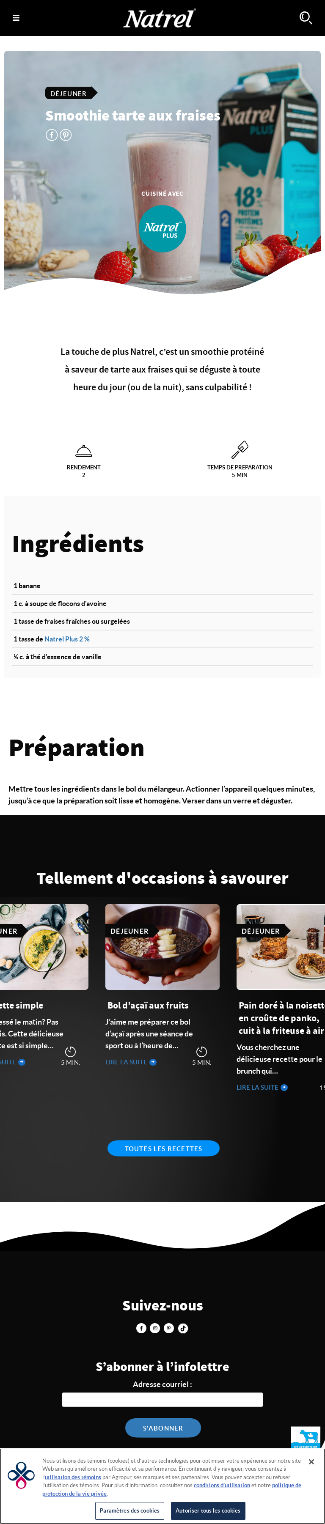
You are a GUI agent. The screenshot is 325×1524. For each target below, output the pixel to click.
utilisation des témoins (73, 1477)
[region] (162, 1486)
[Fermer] (311, 1462)
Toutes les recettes (164, 1148)
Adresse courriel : (162, 1384)
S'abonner (163, 1428)
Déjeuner (68, 93)
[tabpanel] (162, 986)
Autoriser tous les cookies (208, 1511)
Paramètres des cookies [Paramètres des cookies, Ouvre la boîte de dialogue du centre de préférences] (130, 1511)
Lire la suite (127, 1062)
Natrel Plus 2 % (67, 639)
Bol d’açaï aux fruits (148, 1005)
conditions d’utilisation (222, 1485)
